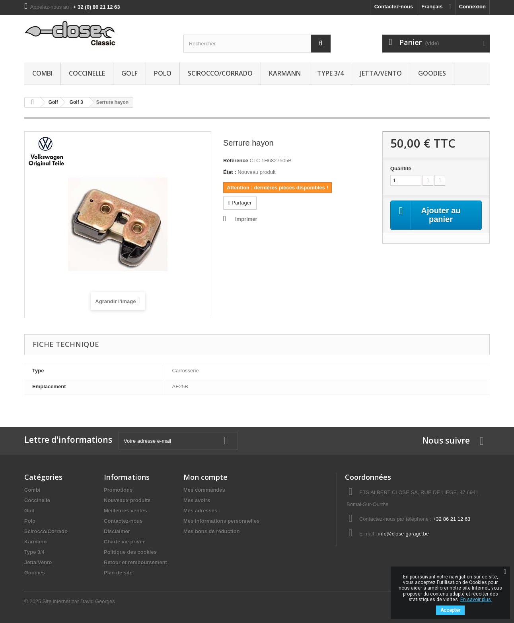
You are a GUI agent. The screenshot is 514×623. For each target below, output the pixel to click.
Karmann (285, 73)
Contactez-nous (393, 7)
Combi (42, 73)
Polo (162, 73)
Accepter (450, 610)
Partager (239, 203)
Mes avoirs (196, 500)
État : (229, 172)
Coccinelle (87, 73)
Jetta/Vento (381, 73)
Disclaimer (117, 531)
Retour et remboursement (135, 562)
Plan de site (118, 573)
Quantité (400, 168)
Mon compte (205, 477)
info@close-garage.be (403, 534)
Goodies (432, 73)
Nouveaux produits (127, 500)
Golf (129, 73)
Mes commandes (204, 490)
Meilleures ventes (125, 511)
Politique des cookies (130, 552)
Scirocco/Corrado (220, 73)
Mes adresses (200, 511)
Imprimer (246, 219)
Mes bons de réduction (211, 531)
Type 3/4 (330, 73)
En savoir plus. (476, 599)
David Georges (97, 601)
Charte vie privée (125, 542)
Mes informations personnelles (221, 521)
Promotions (118, 490)
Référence (235, 161)
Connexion (472, 7)
